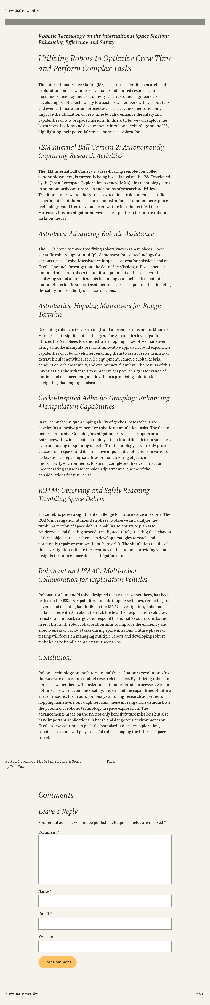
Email (45, 913)
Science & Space (68, 761)
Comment (48, 832)
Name (44, 891)
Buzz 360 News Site (22, 11)
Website (45, 936)
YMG (200, 994)
